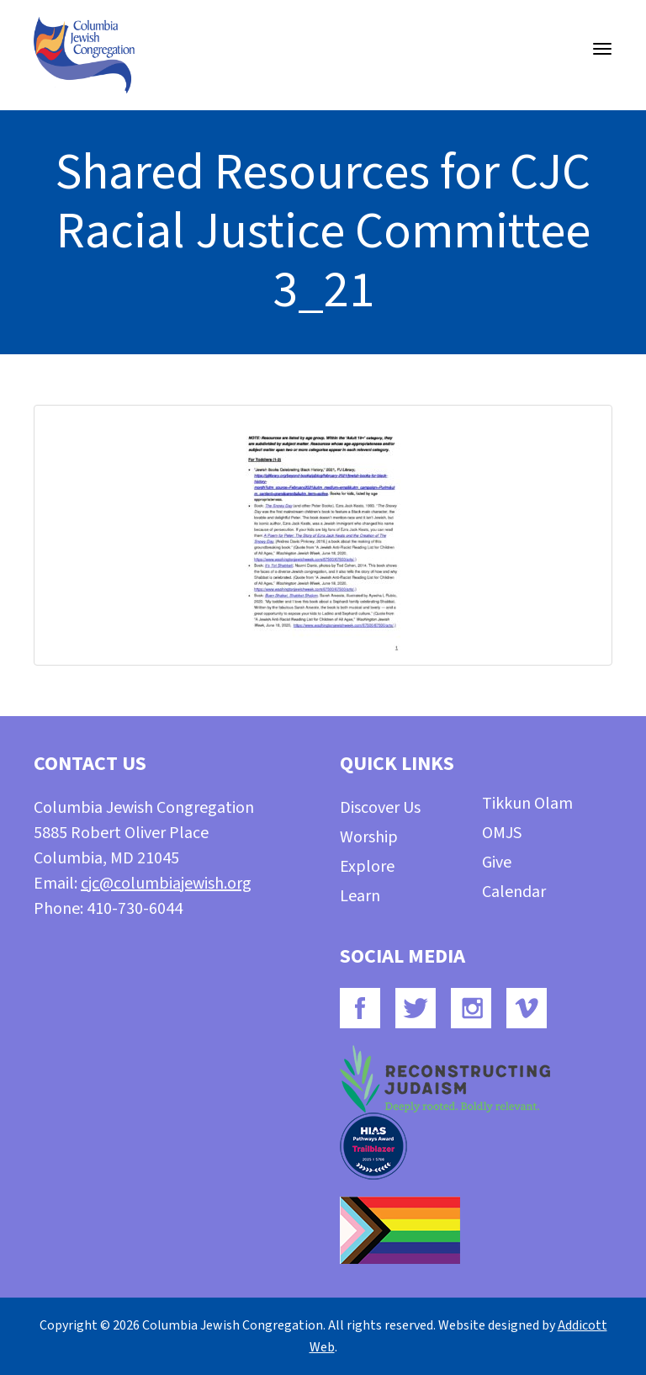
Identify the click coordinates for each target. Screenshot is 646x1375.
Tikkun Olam (527, 803)
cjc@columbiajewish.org (166, 883)
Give (496, 862)
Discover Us (380, 808)
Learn (360, 896)
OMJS (502, 833)
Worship (369, 837)
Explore (367, 867)
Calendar (514, 892)
